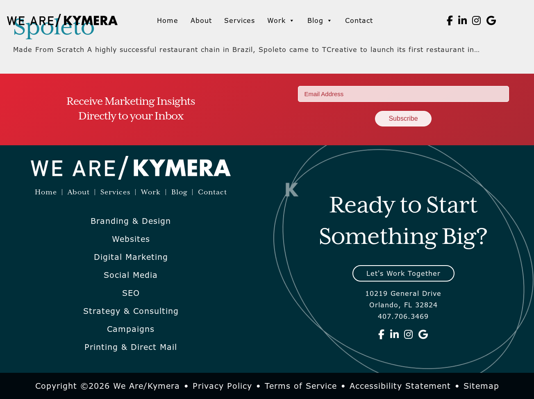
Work (281, 20)
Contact (359, 20)
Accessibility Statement (400, 386)
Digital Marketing (131, 257)
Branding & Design (131, 221)
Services (239, 20)
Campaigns (131, 329)
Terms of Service (301, 386)
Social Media (131, 275)
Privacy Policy (222, 386)
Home (167, 20)
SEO (131, 293)
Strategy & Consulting (131, 311)
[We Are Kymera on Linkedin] (462, 20)
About (201, 20)
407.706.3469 (403, 316)
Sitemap (481, 386)
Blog (320, 20)
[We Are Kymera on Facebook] (450, 20)
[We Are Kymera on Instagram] (476, 20)
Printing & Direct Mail (130, 347)
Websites (131, 239)
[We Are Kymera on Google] (491, 20)
